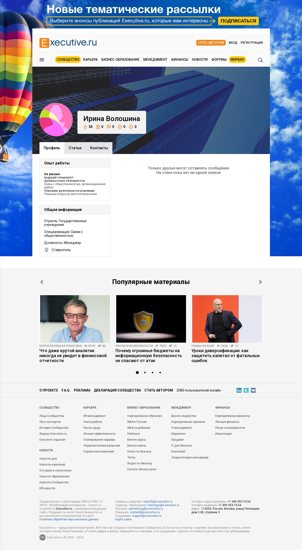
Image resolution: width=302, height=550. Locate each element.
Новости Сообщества (54, 482)
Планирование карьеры (99, 439)
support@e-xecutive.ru (147, 515)
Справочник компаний (98, 451)
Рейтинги (133, 433)
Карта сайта (123, 519)
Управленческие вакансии (101, 445)
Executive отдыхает (52, 439)
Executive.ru (64, 508)
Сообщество (68, 59)
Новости (200, 59)
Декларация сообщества (117, 390)
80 (103, 346)
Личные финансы (227, 422)
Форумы (219, 59)
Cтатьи (75, 148)
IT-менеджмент (181, 427)
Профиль (52, 148)
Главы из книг (203, 346)
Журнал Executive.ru (53, 433)
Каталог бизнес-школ (141, 469)
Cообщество (49, 407)
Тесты (131, 457)
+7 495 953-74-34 (239, 501)
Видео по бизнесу (139, 463)
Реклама (82, 390)
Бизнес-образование (120, 59)
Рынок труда (91, 427)
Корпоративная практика (60, 346)
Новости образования (54, 476)
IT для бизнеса (181, 445)
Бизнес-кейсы (136, 445)
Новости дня (48, 458)
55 (88, 127)
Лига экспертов (50, 422)
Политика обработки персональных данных (69, 519)
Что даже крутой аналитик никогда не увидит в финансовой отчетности (73, 355)
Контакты (99, 148)
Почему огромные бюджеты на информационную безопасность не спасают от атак (148, 355)
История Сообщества (53, 427)
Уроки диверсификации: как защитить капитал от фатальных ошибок (226, 355)
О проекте (48, 390)
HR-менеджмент (94, 416)
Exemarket (178, 451)
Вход (233, 42)
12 (175, 346)
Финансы (179, 59)
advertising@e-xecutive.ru (146, 508)
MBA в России (137, 422)
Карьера (90, 59)
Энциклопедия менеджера (189, 457)
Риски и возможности (134, 346)
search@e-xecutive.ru (157, 501)
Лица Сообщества (51, 416)
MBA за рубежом (138, 427)
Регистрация (252, 42)
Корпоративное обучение (144, 416)
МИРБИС (237, 59)
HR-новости (47, 488)
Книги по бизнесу (139, 451)
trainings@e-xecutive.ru (163, 505)
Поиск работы (92, 422)
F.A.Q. (66, 390)
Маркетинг (178, 433)
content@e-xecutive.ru (145, 512)
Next (260, 282)
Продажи (177, 439)
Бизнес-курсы (136, 439)
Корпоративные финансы (232, 416)
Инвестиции (223, 433)
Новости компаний (52, 464)
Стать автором (211, 43)
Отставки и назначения (55, 470)
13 (236, 346)
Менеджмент (155, 59)
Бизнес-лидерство (183, 416)
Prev (41, 282)
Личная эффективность (99, 433)
